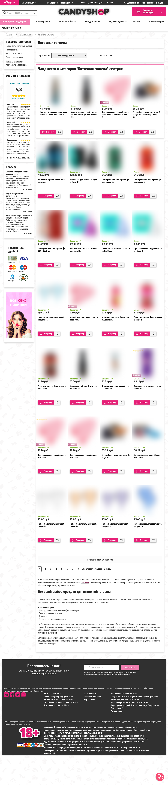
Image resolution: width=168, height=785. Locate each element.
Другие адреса (118, 711)
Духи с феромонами (14, 57)
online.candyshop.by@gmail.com (58, 696)
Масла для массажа (14, 61)
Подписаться (130, 667)
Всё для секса (93, 21)
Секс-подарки (157, 21)
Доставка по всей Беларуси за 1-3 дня (145, 3)
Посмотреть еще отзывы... (18, 158)
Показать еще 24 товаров (100, 559)
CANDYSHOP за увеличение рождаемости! (17, 173)
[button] (160, 777)
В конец (107, 569)
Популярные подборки (15, 21)
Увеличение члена (13, 27)
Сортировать (44, 55)
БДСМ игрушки (118, 21)
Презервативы (12, 50)
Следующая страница (92, 569)
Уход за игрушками (14, 53)
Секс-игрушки (43, 21)
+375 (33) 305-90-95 (89, 2)
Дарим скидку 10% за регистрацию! (14, 195)
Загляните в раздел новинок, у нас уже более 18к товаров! (19, 217)
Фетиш (138, 21)
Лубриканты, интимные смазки (19, 46)
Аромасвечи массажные (16, 65)
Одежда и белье (68, 21)
